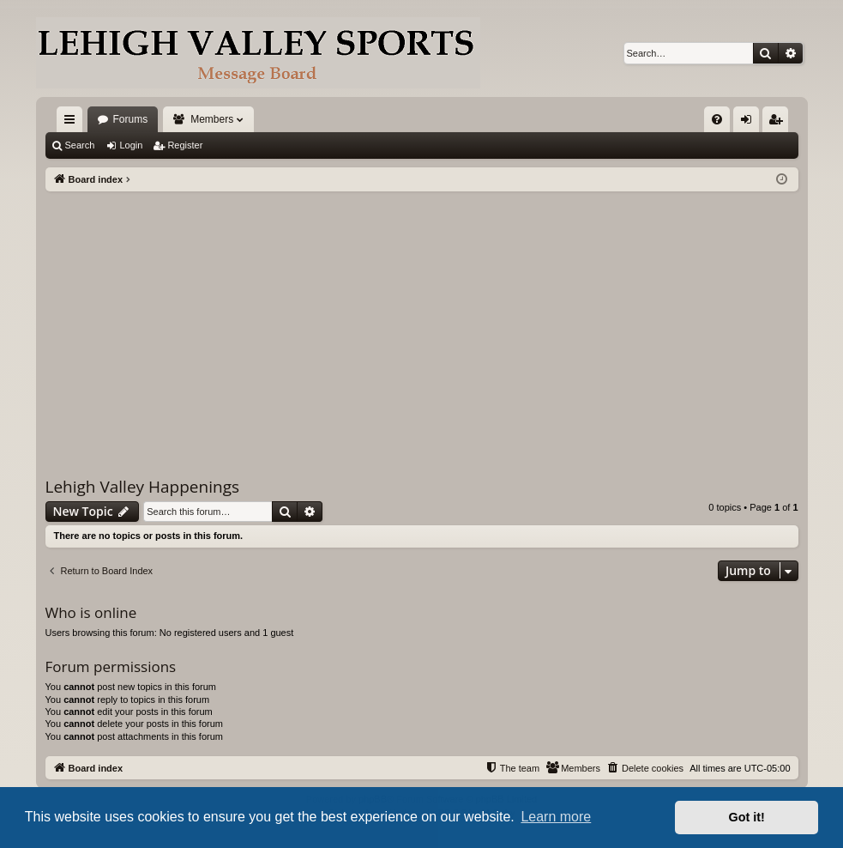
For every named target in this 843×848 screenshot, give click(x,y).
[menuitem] (717, 119)
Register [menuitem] (778, 122)
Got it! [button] (747, 817)
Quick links (72, 122)
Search (80, 145)
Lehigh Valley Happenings (142, 486)
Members (211, 119)
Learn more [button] (556, 816)
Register (184, 145)
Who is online (91, 612)
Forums (130, 119)
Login (130, 145)
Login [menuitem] (749, 122)
